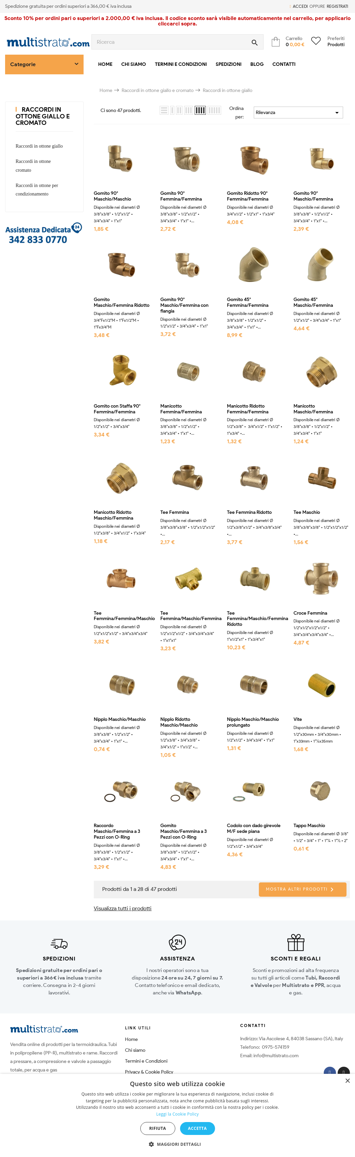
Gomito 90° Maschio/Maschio (112, 196)
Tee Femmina (174, 512)
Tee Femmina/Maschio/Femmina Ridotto (255, 619)
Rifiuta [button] (157, 1128)
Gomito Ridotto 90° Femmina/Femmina (247, 196)
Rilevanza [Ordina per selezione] (298, 113)
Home (131, 1039)
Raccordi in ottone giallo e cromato (43, 116)
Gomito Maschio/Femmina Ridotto (121, 302)
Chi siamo (135, 1050)
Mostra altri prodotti (301, 889)
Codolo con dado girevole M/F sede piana (254, 828)
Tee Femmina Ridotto (249, 512)
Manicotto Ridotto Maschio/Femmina (113, 515)
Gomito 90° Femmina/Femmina (181, 196)
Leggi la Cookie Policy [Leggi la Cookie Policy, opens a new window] (177, 1114)
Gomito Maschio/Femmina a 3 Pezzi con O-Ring (183, 831)
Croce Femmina (310, 613)
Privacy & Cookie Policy (149, 1072)
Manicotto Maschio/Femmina (313, 409)
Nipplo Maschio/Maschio (120, 719)
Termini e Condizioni (146, 1061)
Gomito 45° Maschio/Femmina (313, 302)
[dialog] (177, 1115)
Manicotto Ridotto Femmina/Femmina (247, 409)
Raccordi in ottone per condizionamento (37, 190)
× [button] (347, 1081)
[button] (177, 1144)
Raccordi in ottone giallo (39, 146)
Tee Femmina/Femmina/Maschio (122, 616)
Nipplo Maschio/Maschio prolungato (253, 722)
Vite (298, 719)
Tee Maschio (307, 512)
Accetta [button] (197, 1128)
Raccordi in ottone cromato (33, 165)
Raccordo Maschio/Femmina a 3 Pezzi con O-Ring (117, 831)
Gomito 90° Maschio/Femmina (313, 196)
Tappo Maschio (309, 825)
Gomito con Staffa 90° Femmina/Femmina (117, 409)
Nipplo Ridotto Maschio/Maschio (179, 722)
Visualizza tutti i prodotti (123, 908)
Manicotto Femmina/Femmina (181, 409)
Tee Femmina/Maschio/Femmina (188, 616)
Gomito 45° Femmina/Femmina (247, 302)
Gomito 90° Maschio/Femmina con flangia (184, 305)
